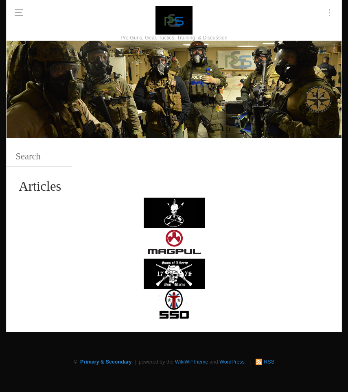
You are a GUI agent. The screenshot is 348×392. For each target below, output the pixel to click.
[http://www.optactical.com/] (174, 212)
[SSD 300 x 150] (174, 304)
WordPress (232, 362)
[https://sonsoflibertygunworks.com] (174, 273)
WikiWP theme (191, 362)
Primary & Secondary (105, 362)
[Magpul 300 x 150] (174, 243)
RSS (269, 362)
